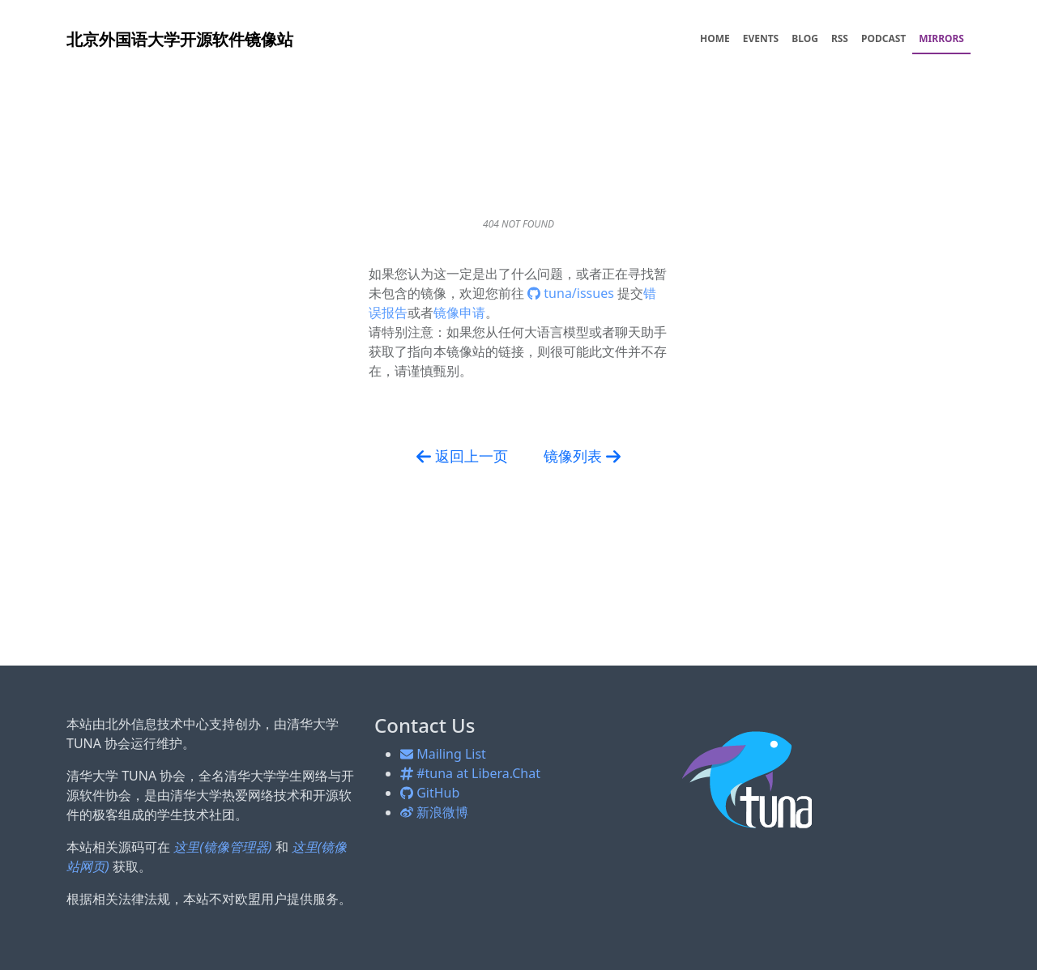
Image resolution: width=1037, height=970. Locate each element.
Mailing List (443, 754)
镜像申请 (459, 312)
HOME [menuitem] (715, 38)
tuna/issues (572, 293)
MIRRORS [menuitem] (941, 38)
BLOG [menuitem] (805, 38)
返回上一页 (462, 456)
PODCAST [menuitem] (883, 38)
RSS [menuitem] (839, 38)
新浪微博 (434, 812)
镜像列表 (582, 456)
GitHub (429, 793)
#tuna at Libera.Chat (470, 773)
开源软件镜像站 (179, 39)
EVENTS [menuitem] (761, 38)
